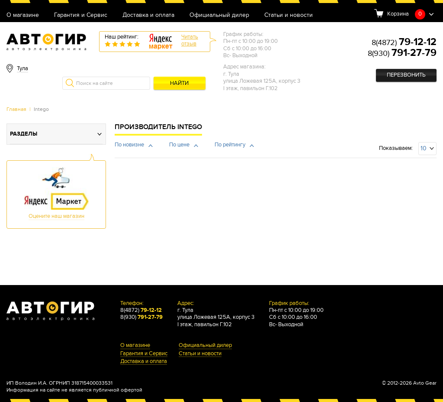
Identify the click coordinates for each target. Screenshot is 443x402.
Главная (16, 109)
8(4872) (404, 42)
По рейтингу (230, 145)
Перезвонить (406, 75)
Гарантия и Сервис (80, 15)
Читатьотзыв (189, 40)
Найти (179, 83)
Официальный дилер (219, 15)
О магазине (22, 15)
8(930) (402, 53)
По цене (179, 145)
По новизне (129, 145)
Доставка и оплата (148, 15)
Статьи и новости (288, 15)
